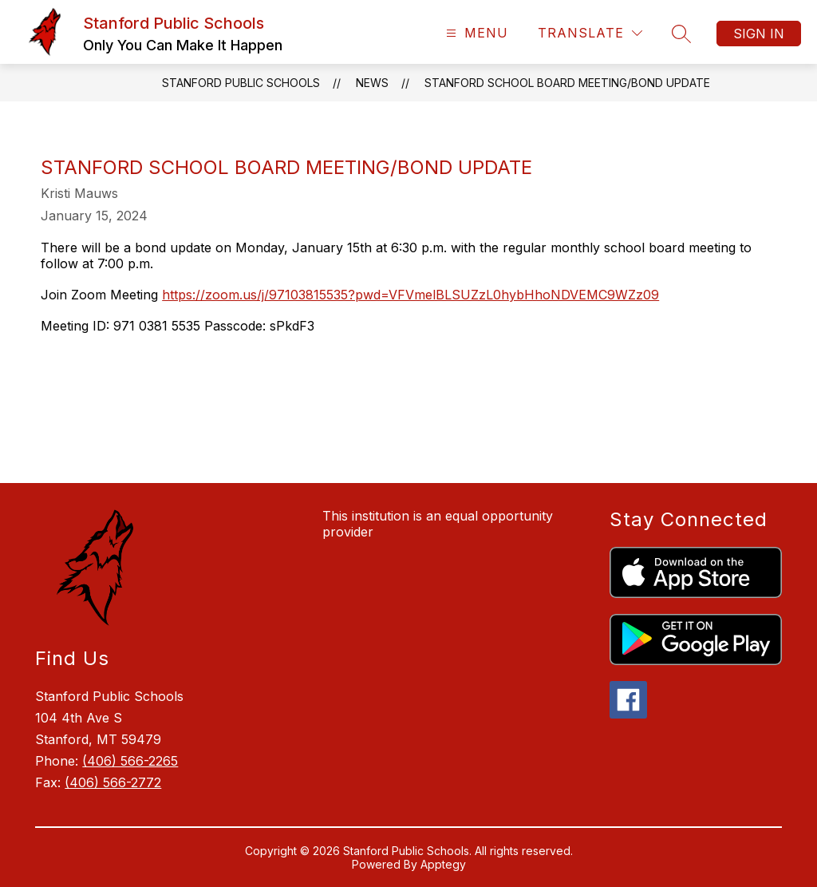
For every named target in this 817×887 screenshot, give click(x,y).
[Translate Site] (590, 33)
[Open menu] (475, 33)
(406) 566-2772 (113, 782)
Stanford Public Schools (241, 82)
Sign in (758, 34)
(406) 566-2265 (130, 761)
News (372, 82)
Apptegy (443, 864)
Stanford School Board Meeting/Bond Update (567, 82)
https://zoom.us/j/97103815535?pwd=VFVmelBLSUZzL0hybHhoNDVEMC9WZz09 (410, 295)
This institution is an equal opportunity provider (437, 524)
